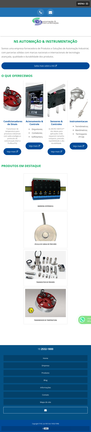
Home (45, 358)
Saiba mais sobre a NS (45, 65)
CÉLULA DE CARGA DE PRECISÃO (46, 244)
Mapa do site (45, 402)
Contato (45, 395)
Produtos (45, 373)
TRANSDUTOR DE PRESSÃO (45, 282)
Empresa (45, 365)
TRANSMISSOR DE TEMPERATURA (45, 320)
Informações (45, 387)
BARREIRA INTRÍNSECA (45, 206)
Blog (45, 380)
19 (45, 349)
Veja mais (12, 151)
